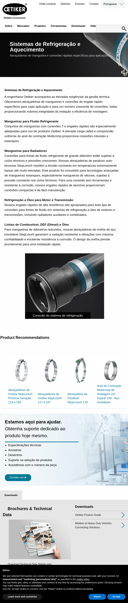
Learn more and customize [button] (22, 596)
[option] (21, 376)
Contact (94, 3)
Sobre (8, 26)
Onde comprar (47, 3)
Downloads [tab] (11, 495)
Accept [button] (116, 596)
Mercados (23, 26)
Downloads (78, 26)
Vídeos (94, 26)
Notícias (65, 3)
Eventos (80, 3)
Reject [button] (97, 596)
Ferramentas (58, 26)
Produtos (40, 26)
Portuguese (110, 4)
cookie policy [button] (82, 579)
